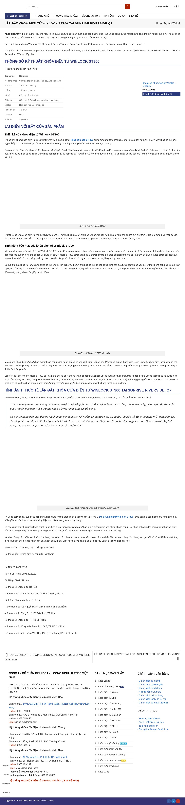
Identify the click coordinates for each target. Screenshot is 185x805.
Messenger (6, 780)
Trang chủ (42, 16)
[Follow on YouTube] (178, 801)
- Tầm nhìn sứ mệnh (148, 726)
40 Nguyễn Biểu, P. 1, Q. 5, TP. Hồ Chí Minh (45, 757)
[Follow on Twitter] (173, 801)
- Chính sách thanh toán (150, 688)
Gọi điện (6, 762)
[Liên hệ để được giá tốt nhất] (161, 94)
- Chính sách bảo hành (149, 681)
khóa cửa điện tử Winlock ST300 (116, 517)
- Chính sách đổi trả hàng (150, 695)
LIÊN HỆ (133, 16)
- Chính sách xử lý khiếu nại (152, 699)
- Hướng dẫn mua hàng (149, 692)
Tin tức (109, 15)
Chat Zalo (6, 771)
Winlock (176, 23)
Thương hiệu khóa (65, 15)
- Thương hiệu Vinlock (149, 718)
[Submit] (127, 6)
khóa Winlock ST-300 (82, 140)
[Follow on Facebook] (169, 801)
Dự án (121, 16)
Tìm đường (6, 789)
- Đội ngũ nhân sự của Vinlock (153, 729)
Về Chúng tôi (91, 15)
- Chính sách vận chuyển (150, 684)
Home (159, 23)
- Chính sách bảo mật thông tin (153, 702)
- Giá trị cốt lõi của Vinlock (151, 722)
